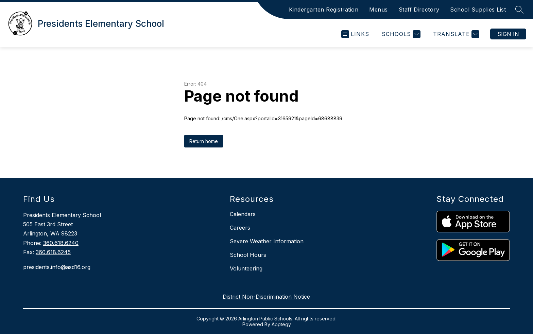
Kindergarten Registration (324, 9)
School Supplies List (478, 9)
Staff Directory (419, 9)
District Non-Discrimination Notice (266, 296)
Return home (203, 141)
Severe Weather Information (267, 241)
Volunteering (246, 268)
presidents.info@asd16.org (56, 267)
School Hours (248, 254)
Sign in (508, 34)
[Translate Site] (455, 34)
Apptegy (281, 324)
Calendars (243, 214)
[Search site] (519, 9)
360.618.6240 (61, 243)
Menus (378, 9)
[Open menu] (355, 34)
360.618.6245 (53, 252)
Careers (240, 227)
